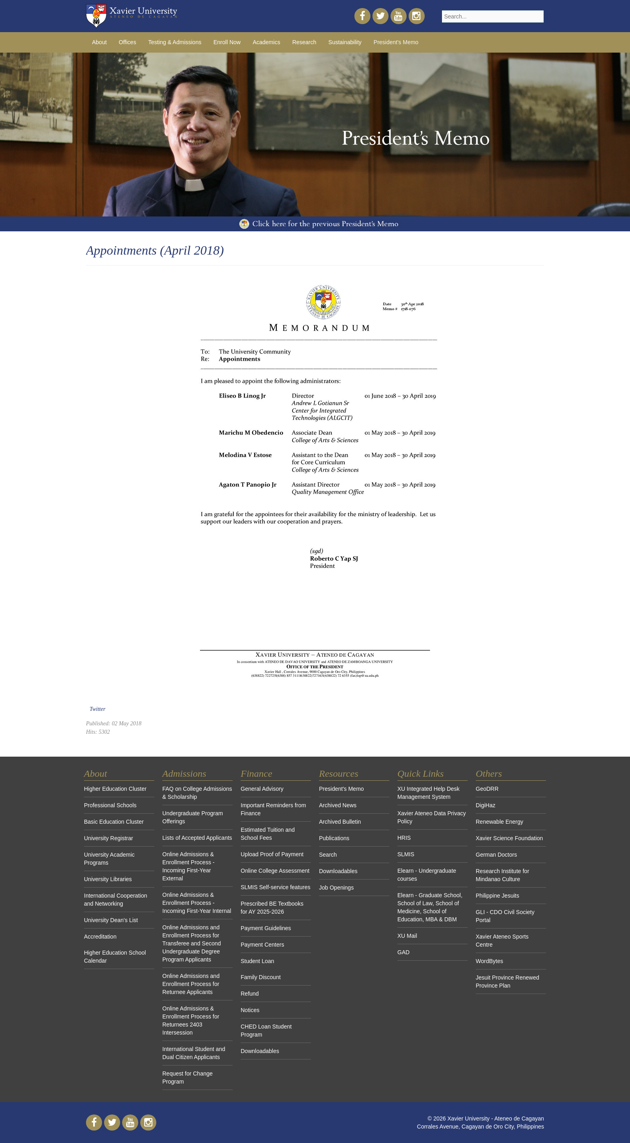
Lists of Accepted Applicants (197, 838)
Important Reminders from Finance (273, 809)
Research (304, 42)
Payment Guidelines (266, 928)
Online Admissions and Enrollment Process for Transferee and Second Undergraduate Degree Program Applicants (191, 943)
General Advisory (262, 789)
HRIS (404, 838)
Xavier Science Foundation (509, 838)
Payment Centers (262, 944)
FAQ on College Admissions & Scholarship (197, 793)
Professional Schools (110, 805)
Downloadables (260, 1051)
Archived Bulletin (340, 821)
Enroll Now (227, 42)
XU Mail (407, 936)
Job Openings (336, 887)
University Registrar (108, 838)
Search (328, 854)
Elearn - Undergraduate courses (426, 874)
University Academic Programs (109, 858)
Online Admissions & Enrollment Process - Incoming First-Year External (188, 866)
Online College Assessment (275, 870)
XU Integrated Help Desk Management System (428, 793)
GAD (403, 952)
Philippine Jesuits (497, 895)
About (99, 42)
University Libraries (108, 879)
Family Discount (261, 977)
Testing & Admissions (174, 42)
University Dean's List (111, 920)
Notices (250, 1010)
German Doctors (496, 854)
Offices (127, 42)
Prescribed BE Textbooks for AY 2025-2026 (272, 907)
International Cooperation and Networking (115, 899)
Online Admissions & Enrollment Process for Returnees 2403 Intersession (190, 1020)
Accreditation (100, 936)
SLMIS (405, 854)
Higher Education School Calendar (115, 956)
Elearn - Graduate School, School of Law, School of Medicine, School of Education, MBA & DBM (429, 907)
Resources (338, 773)
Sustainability (345, 42)
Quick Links (420, 773)
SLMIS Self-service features (276, 887)
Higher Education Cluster (115, 789)
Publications (334, 838)
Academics (266, 42)
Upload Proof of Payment (272, 854)
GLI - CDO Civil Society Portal (505, 916)
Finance (256, 773)
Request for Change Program (187, 1077)
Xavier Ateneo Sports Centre (502, 940)
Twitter (97, 709)
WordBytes (489, 961)
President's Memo (396, 42)
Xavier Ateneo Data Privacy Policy (431, 817)
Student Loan (257, 961)
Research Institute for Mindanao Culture (502, 875)
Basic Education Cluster (114, 821)
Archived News (337, 805)
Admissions (184, 773)
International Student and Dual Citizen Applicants (193, 1053)
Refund (250, 993)
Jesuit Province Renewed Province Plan (507, 981)
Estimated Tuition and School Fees (268, 834)
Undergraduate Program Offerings (192, 817)
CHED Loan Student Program (266, 1030)
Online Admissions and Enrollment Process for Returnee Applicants (190, 984)
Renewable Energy (499, 821)
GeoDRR (487, 789)
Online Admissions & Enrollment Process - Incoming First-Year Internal (196, 903)
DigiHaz (485, 805)
